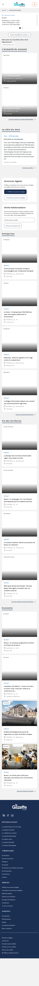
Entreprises (5, 883)
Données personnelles (9, 971)
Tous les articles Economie (26, 819)
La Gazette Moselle (8, 870)
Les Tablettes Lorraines (9, 860)
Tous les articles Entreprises (25, 442)
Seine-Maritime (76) (8, 44)
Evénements (6, 943)
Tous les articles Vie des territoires (23, 629)
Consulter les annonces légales (16, 225)
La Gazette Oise (7, 867)
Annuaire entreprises (8, 927)
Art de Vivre (6, 902)
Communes (5, 930)
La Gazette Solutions (8, 953)
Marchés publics (7, 921)
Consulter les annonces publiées (12, 918)
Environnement (7, 898)
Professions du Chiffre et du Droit (12, 895)
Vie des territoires (7, 886)
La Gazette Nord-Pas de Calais (11, 854)
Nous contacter (7, 956)
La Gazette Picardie (8, 857)
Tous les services (7, 933)
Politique (5, 889)
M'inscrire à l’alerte (13, 253)
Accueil (4, 10)
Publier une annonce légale (15, 219)
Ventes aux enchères (8, 924)
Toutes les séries (29, 195)
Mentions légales (7, 965)
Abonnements (6, 947)
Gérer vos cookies (7, 977)
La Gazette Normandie (9, 864)
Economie (5, 892)
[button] (20, 28)
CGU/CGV (5, 968)
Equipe (4, 950)
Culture (4, 905)
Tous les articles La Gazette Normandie (22, 119)
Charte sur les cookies (9, 974)
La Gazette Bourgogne (9, 873)
